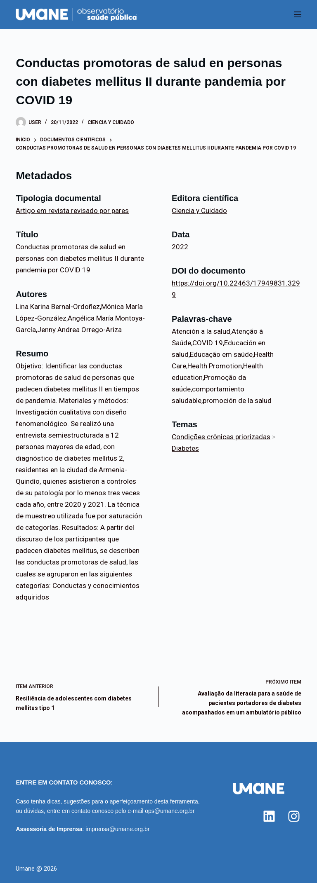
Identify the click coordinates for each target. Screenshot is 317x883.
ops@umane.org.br (169, 811)
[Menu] (297, 14)
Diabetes (185, 448)
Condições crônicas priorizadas (221, 437)
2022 (180, 247)
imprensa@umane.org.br (117, 829)
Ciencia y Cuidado (111, 122)
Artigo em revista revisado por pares (72, 210)
